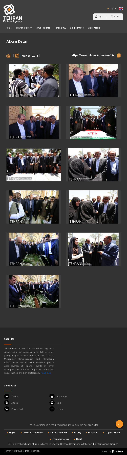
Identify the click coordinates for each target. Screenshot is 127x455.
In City (77, 433)
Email (56, 409)
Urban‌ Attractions (33, 433)
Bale (55, 402)
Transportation (60, 439)
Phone (13, 409)
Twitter (11, 396)
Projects (93, 433)
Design (104, 451)
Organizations (113, 433)
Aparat (11, 402)
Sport (79, 439)
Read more (46, 373)
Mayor (12, 433)
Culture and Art (58, 433)
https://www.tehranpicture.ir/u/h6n (93, 55)
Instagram (58, 396)
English (115, 8)
